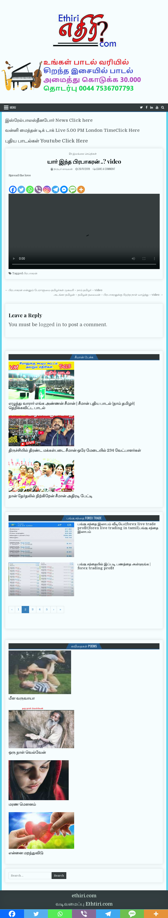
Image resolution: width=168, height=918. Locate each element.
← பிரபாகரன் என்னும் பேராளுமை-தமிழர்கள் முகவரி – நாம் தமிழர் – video (53, 290)
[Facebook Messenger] (64, 185)
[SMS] (72, 185)
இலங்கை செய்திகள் (85, 153)
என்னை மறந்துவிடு (26, 853)
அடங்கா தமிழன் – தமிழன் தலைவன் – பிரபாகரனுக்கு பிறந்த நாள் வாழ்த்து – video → (108, 294)
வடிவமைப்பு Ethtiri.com (84, 904)
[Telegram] (55, 185)
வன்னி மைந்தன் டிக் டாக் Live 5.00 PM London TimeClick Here (72, 130)
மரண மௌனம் (22, 804)
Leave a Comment (105, 169)
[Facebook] (13, 185)
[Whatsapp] (30, 185)
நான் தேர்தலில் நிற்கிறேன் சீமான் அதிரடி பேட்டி (50, 496)
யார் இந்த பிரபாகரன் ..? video (84, 161)
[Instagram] (47, 185)
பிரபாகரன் (30, 273)
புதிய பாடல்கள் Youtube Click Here (46, 141)
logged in (50, 324)
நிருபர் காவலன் (63, 169)
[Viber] (38, 185)
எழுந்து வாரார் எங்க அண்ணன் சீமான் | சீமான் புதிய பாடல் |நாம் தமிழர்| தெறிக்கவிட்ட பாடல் (72, 405)
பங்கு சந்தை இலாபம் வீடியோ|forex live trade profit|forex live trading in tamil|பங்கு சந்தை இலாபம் (117, 528)
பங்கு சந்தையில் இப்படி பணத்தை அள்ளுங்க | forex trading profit (113, 566)
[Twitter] (21, 185)
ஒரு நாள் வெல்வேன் (27, 752)
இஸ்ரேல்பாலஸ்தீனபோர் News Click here (49, 120)
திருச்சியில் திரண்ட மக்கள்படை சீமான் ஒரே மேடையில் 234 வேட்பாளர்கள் (75, 450)
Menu (13, 107)
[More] (81, 185)
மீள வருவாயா (22, 698)
